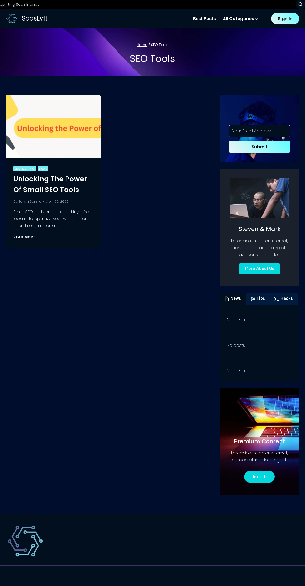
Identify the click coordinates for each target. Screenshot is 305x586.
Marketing (24, 169)
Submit (260, 147)
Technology (228, 540)
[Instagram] (295, 576)
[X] (284, 576)
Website (257, 540)
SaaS (43, 169)
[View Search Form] (300, 4)
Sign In (285, 18)
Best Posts (204, 18)
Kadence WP (101, 576)
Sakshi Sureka (29, 201)
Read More (27, 237)
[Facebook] (274, 576)
